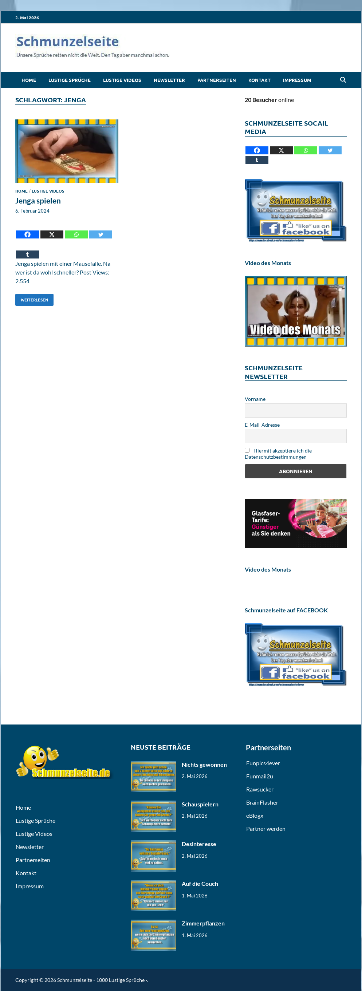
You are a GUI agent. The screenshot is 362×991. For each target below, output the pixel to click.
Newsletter (169, 80)
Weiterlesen (31, 298)
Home (28, 80)
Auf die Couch (200, 883)
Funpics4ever (263, 762)
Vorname (255, 399)
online (269, 99)
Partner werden (266, 828)
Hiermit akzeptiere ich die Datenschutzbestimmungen (278, 453)
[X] (51, 229)
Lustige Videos (122, 80)
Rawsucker (260, 789)
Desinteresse (199, 843)
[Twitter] (100, 229)
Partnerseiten (216, 80)
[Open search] (343, 80)
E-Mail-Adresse (262, 425)
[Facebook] (27, 229)
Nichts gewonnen (204, 764)
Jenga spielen (38, 200)
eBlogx (254, 815)
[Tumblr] (27, 249)
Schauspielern (200, 804)
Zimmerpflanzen (203, 923)
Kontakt (259, 80)
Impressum (297, 80)
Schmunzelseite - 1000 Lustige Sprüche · (102, 980)
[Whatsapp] (76, 229)
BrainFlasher (262, 802)
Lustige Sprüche (69, 80)
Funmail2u (259, 776)
